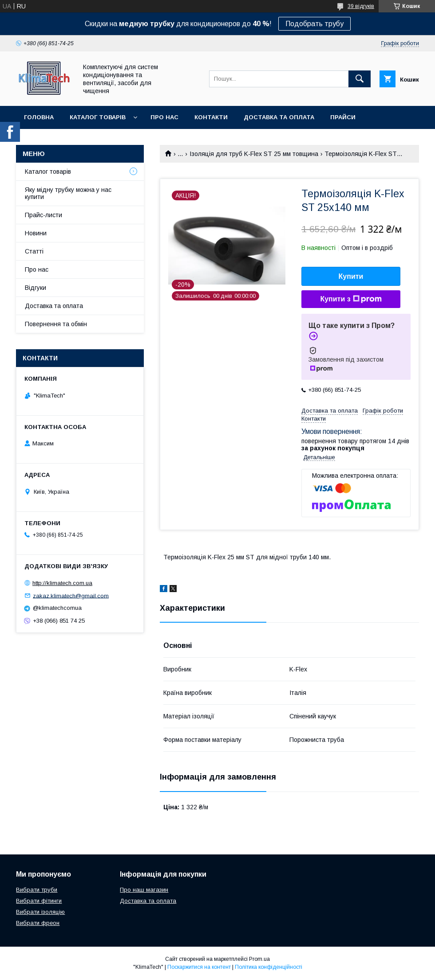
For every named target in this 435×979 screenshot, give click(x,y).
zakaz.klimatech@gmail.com (71, 595)
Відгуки (35, 287)
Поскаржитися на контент (199, 967)
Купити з (350, 299)
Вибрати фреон (37, 923)
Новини (36, 233)
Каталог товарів (98, 117)
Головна (39, 117)
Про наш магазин (144, 889)
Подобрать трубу (314, 23)
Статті (34, 251)
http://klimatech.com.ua (62, 583)
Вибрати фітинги (39, 900)
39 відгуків (361, 6)
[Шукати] (359, 78)
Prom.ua (259, 959)
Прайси (343, 117)
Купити (351, 276)
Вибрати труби (36, 889)
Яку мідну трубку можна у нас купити (68, 193)
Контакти (211, 117)
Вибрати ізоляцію (40, 912)
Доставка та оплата (279, 117)
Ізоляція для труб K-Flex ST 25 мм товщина (254, 153)
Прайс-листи (43, 214)
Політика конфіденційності (268, 967)
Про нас (164, 117)
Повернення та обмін (56, 324)
